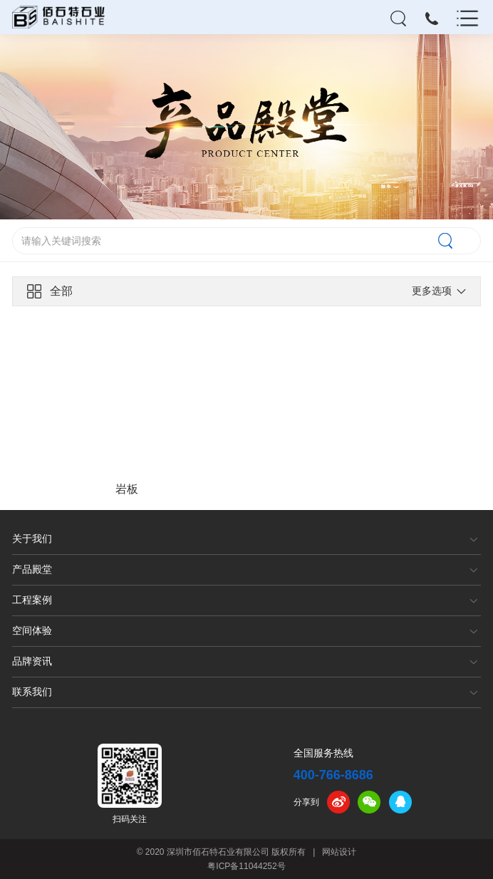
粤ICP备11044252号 (246, 866)
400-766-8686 (333, 775)
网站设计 (339, 852)
